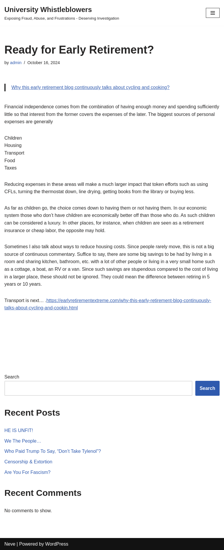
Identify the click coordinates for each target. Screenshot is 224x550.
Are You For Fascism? (27, 472)
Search (11, 376)
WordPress (56, 544)
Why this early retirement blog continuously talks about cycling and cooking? (90, 87)
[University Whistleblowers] (61, 13)
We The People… (22, 440)
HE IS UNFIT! (18, 430)
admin (15, 62)
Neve (9, 544)
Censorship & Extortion (28, 461)
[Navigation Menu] (213, 13)
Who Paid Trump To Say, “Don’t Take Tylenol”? (52, 451)
